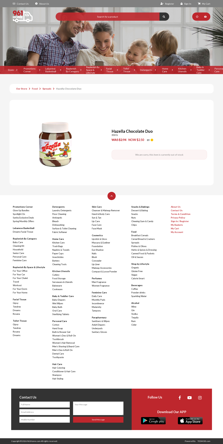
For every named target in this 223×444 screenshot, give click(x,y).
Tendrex (17, 306)
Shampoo (57, 375)
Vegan (134, 274)
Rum (133, 321)
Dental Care (58, 353)
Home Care (165, 70)
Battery (56, 260)
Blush (94, 257)
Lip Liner (96, 264)
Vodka (134, 314)
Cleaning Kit (18, 246)
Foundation (97, 246)
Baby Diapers (58, 299)
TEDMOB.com (203, 441)
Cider (134, 324)
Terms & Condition (180, 214)
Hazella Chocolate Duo (68, 88)
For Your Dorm (20, 289)
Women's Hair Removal (63, 343)
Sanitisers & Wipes (101, 321)
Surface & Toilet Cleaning (64, 228)
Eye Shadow (98, 250)
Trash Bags (57, 246)
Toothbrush (58, 339)
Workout (17, 285)
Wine (133, 306)
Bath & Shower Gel (61, 332)
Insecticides (58, 257)
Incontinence (98, 303)
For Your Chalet (20, 278)
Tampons (96, 310)
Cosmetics (97, 235)
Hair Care (57, 364)
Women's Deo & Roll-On (64, 335)
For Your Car (19, 274)
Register (167, 3)
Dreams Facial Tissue (23, 231)
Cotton (55, 324)
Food (35, 88)
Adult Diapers (98, 324)
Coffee (134, 289)
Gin (133, 310)
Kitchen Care (58, 242)
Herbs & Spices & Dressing (144, 250)
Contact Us (21, 3)
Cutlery (55, 274)
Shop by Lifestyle (140, 264)
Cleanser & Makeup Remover (106, 210)
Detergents (146, 69)
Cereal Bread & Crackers (143, 239)
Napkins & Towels (60, 250)
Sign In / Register (180, 221)
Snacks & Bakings (140, 206)
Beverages (137, 285)
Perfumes (97, 278)
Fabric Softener (59, 232)
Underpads (97, 328)
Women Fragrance (100, 285)
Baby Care (18, 242)
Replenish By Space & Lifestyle (92, 70)
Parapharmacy (99, 317)
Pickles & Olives (138, 246)
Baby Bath (57, 307)
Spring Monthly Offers (23, 221)
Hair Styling (57, 378)
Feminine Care (19, 260)
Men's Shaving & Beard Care (65, 346)
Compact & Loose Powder (104, 271)
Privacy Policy (178, 217)
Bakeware (57, 285)
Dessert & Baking (139, 210)
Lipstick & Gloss (99, 239)
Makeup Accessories (102, 268)
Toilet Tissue (126, 70)
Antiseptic (57, 217)
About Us (42, 3)
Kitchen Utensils (182, 70)
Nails (94, 253)
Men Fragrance (99, 282)
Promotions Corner (30, 70)
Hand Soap (57, 328)
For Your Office (20, 271)
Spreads (46, 88)
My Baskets (177, 225)
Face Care (96, 225)
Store (11, 69)
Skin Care (97, 206)
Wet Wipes (57, 303)
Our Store (21, 88)
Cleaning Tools (59, 264)
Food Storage (59, 278)
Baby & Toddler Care (201, 70)
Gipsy (15, 303)
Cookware (57, 289)
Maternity (96, 307)
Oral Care (57, 310)
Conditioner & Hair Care (63, 371)
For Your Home (20, 292)
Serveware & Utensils (62, 282)
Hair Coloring (58, 367)
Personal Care (19, 256)
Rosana (16, 314)
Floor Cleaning (59, 214)
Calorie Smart (137, 278)
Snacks (134, 214)
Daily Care (97, 296)
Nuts (133, 217)
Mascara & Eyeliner (101, 242)
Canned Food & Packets (142, 253)
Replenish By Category (72, 70)
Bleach (55, 221)
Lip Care (96, 221)
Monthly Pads (98, 299)
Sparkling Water (139, 296)
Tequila (134, 317)
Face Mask (97, 228)
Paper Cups (58, 253)
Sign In (186, 3)
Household (18, 249)
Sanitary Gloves (99, 332)
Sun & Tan (96, 217)
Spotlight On (19, 214)
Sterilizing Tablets (60, 314)
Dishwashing (58, 225)
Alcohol (135, 303)
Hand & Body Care (101, 214)
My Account (177, 232)
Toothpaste (58, 357)
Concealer (97, 260)
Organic (135, 267)
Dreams (16, 310)
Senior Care (18, 253)
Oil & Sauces (137, 257)
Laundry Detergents (61, 210)
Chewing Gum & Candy (142, 221)
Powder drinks (138, 292)
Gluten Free (137, 271)
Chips (134, 225)
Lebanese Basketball (50, 70)
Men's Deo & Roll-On (62, 350)
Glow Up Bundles (21, 210)
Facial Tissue (109, 70)
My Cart (204, 3)
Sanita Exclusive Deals (23, 217)
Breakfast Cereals (139, 235)
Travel (16, 281)
